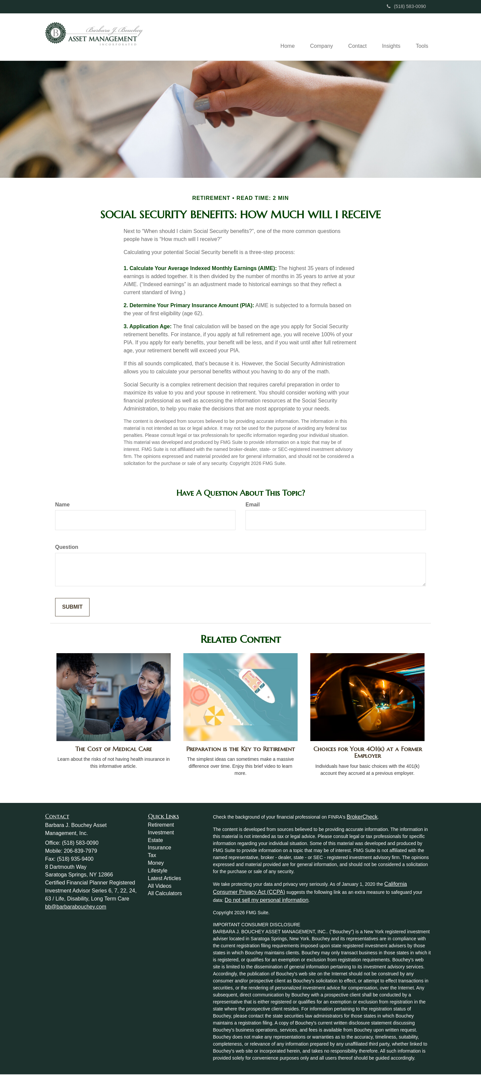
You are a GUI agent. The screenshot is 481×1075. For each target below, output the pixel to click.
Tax (152, 856)
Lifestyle (158, 871)
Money (156, 863)
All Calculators (165, 894)
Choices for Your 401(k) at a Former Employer (367, 752)
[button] (316, 37)
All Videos (160, 886)
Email (253, 505)
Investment (161, 833)
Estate (155, 840)
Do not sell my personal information (267, 901)
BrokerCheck (362, 817)
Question (66, 548)
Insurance (159, 848)
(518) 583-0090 (406, 6)
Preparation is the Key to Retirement (240, 749)
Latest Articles (164, 878)
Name (62, 505)
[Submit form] (72, 608)
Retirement (161, 825)
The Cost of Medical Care (113, 749)
